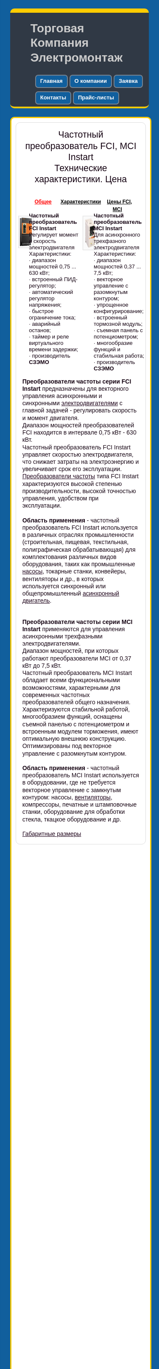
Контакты (53, 97)
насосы (32, 571)
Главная (51, 81)
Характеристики (81, 202)
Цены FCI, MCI (119, 205)
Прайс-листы (96, 97)
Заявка (128, 81)
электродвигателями (89, 403)
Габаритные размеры (51, 833)
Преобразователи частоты (58, 476)
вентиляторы (93, 797)
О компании (91, 81)
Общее (43, 202)
